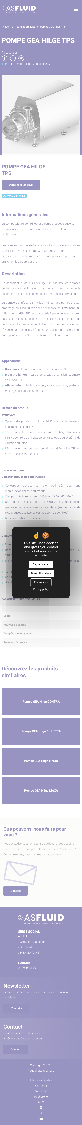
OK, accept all (41, 564)
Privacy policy (41, 589)
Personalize (41, 582)
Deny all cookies (41, 573)
